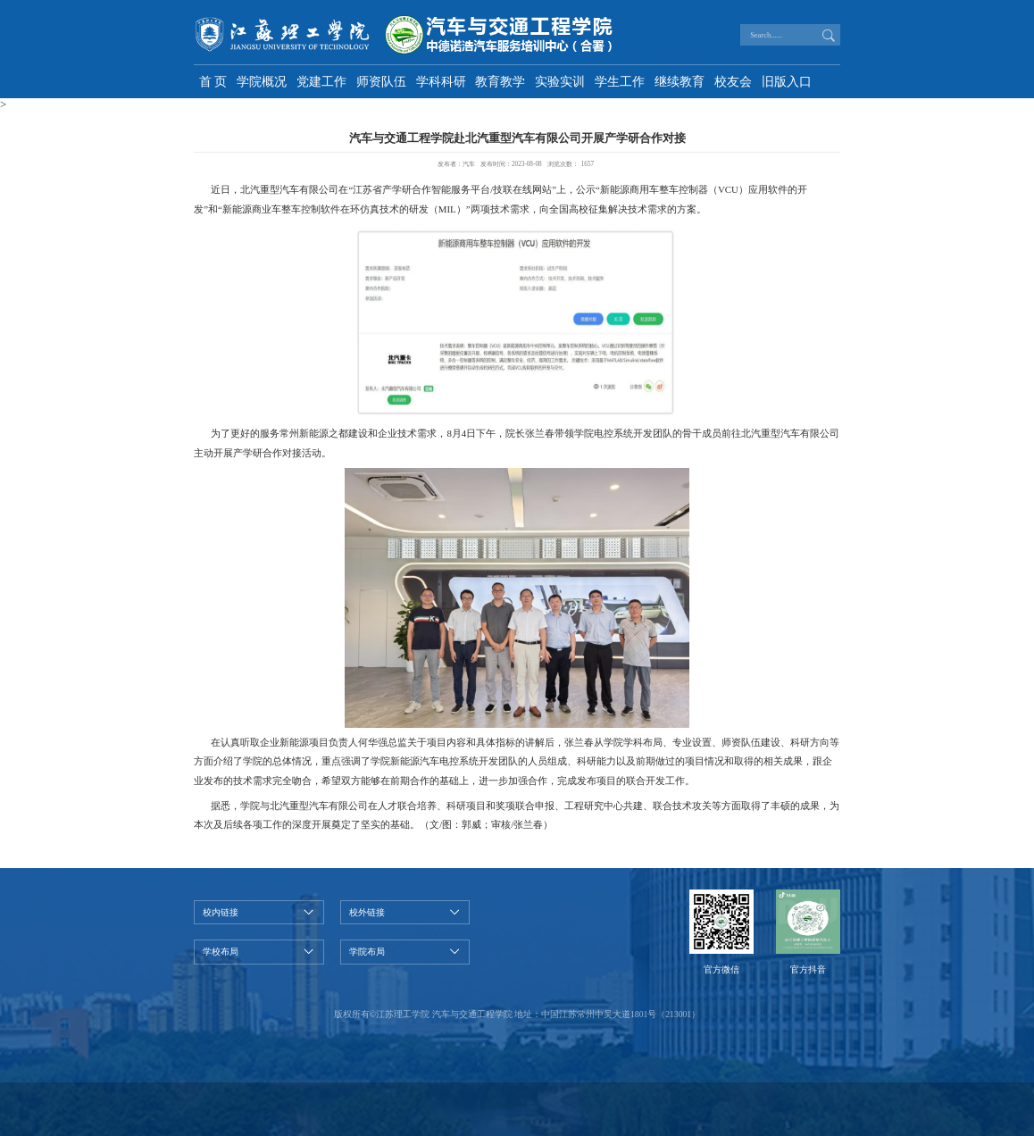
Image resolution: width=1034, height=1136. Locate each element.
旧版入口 (787, 81)
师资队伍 (381, 81)
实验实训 (560, 81)
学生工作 (620, 81)
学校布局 (220, 951)
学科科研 (441, 81)
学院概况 (262, 81)
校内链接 (220, 912)
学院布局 (367, 951)
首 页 (213, 81)
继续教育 (680, 81)
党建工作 (321, 81)
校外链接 (367, 912)
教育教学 (500, 81)
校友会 (733, 81)
